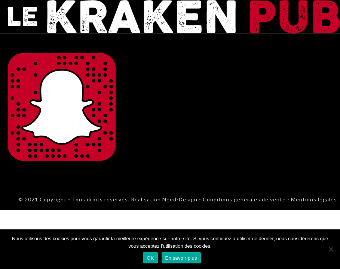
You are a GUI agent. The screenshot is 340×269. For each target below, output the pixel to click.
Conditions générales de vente (244, 199)
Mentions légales (314, 199)
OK (150, 258)
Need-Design (179, 199)
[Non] (330, 249)
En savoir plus (181, 258)
